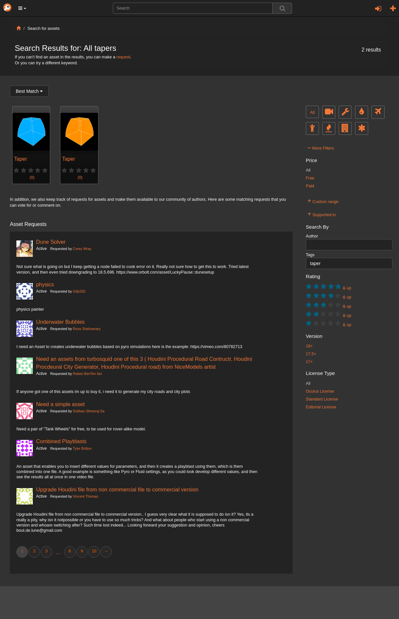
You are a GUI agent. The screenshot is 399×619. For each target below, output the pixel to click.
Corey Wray (82, 249)
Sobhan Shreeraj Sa (88, 411)
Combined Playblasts (61, 441)
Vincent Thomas (85, 496)
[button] (22, 8)
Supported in (321, 213)
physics (45, 284)
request (123, 57)
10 (94, 551)
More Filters (320, 147)
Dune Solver (51, 242)
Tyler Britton (82, 448)
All (312, 112)
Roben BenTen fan (87, 374)
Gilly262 (79, 291)
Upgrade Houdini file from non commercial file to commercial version (117, 489)
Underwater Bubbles (60, 322)
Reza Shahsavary (86, 329)
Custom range (322, 200)
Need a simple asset (60, 404)
